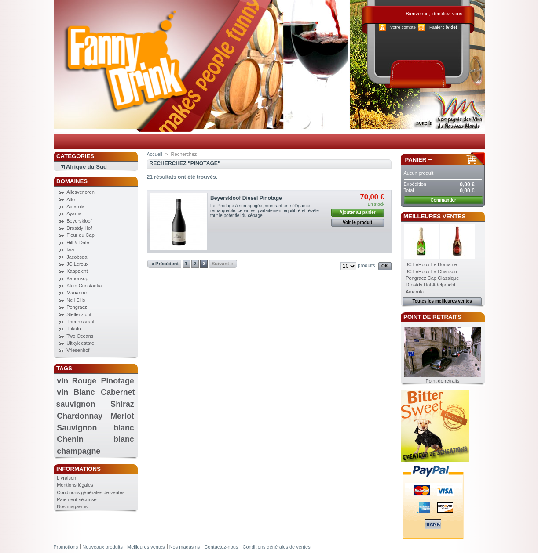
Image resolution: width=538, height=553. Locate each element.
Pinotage (117, 380)
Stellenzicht (78, 314)
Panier (416, 159)
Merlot (122, 416)
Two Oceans (79, 336)
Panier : (436, 27)
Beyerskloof (78, 221)
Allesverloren (80, 192)
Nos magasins (72, 506)
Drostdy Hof (79, 228)
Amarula (75, 206)
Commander (443, 200)
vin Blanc (76, 392)
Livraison (66, 478)
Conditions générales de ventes (90, 492)
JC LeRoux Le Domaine (431, 264)
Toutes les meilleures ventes (442, 301)
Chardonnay (79, 416)
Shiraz (122, 404)
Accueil (154, 154)
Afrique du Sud (86, 166)
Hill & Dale (77, 242)
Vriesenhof (77, 350)
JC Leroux (77, 264)
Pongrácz (76, 307)
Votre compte (403, 27)
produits (366, 265)
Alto (70, 199)
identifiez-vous (447, 13)
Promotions (66, 546)
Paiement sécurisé (77, 499)
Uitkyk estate (80, 343)
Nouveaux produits (102, 546)
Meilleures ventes (434, 216)
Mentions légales (75, 485)
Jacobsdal (77, 257)
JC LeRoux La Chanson (431, 271)
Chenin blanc (95, 439)
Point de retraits (432, 317)
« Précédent (165, 263)
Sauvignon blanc (95, 427)
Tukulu (73, 328)
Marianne (76, 292)
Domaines (72, 181)
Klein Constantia (84, 285)
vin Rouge (76, 380)
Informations (78, 469)
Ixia (70, 249)
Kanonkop (77, 278)
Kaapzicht (77, 271)
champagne (78, 451)
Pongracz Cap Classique (432, 278)
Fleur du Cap (80, 235)
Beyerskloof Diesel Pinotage (246, 198)
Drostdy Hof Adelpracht (430, 284)
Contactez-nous (221, 546)
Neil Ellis (75, 300)
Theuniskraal (80, 321)
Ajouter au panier (357, 212)
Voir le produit (357, 222)
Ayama (73, 213)
